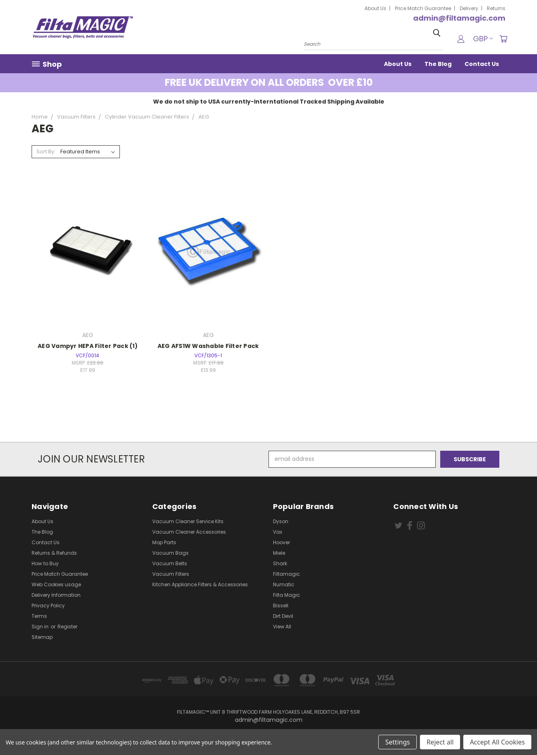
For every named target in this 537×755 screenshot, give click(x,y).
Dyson (280, 521)
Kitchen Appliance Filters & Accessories (200, 584)
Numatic (283, 584)
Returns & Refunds (54, 552)
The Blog (438, 64)
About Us (375, 8)
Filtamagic (286, 573)
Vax (277, 531)
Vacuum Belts (169, 563)
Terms (39, 616)
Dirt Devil (283, 616)
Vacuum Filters (170, 573)
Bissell (280, 605)
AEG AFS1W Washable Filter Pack (208, 346)
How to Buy (45, 563)
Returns (496, 8)
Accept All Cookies (497, 742)
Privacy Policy (48, 605)
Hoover (281, 542)
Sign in (41, 626)
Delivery (469, 8)
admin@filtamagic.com (459, 18)
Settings (397, 742)
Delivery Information (56, 595)
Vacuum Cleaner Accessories (189, 531)
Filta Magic (286, 595)
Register (67, 626)
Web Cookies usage (56, 584)
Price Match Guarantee (423, 8)
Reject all (440, 742)
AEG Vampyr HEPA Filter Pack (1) (88, 346)
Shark (280, 563)
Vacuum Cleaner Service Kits (188, 521)
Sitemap (42, 637)
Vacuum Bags (170, 552)
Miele (279, 552)
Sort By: (45, 151)
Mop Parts (164, 542)
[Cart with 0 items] (503, 39)
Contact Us (482, 64)
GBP (483, 39)
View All (282, 626)
